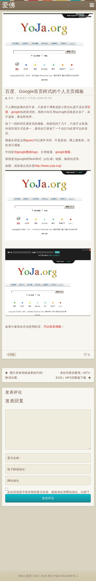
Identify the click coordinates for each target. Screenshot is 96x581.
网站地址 (13, 480)
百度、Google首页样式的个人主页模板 (44, 91)
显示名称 (14, 458)
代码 (12, 354)
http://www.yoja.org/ (48, 165)
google (15, 112)
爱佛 (8, 5)
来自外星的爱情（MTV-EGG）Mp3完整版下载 (73, 375)
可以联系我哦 (52, 326)
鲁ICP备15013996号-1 (63, 576)
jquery (30, 140)
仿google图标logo (26, 152)
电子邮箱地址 (17, 469)
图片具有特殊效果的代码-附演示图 (24, 375)
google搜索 (62, 152)
